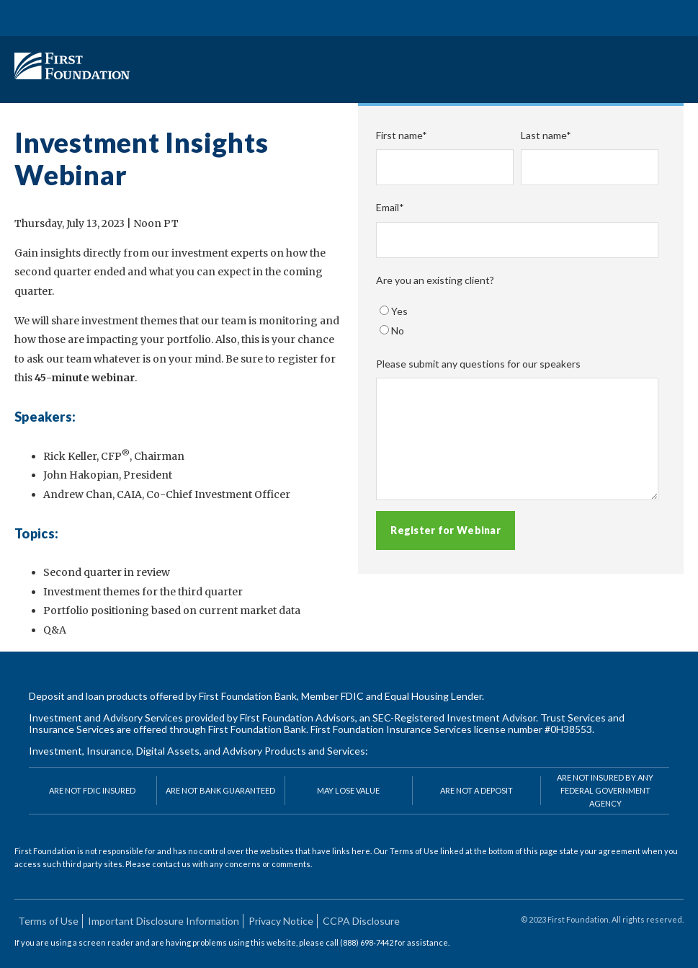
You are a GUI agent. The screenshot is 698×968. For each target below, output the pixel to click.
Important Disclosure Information (163, 921)
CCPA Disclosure (361, 921)
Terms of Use (48, 921)
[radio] (517, 311)
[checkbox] (517, 321)
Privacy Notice (281, 921)
